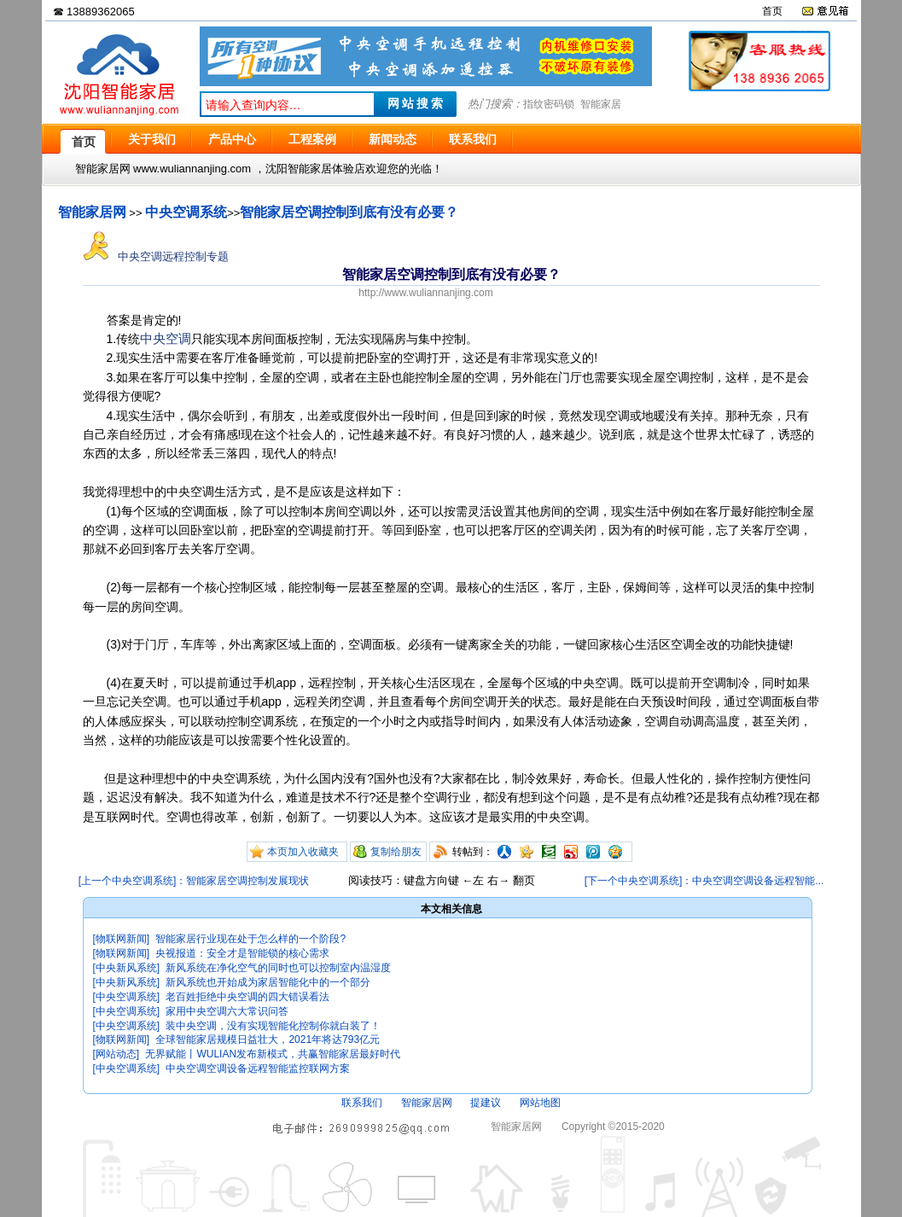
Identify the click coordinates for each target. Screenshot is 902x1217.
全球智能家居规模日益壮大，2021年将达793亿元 (267, 1039)
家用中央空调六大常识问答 (227, 1011)
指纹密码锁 (548, 104)
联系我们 (361, 1103)
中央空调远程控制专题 (156, 256)
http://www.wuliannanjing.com (425, 293)
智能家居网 (92, 212)
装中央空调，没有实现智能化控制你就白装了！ (273, 1026)
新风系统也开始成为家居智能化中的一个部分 (268, 982)
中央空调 (165, 338)
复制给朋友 (396, 852)
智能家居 (600, 104)
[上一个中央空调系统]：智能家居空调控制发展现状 (194, 881)
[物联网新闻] (121, 939)
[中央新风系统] (126, 968)
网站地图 (540, 1103)
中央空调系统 (186, 212)
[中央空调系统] (126, 997)
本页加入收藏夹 (303, 852)
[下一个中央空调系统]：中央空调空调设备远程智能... (704, 881)
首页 (772, 11)
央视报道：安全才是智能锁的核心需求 (242, 953)
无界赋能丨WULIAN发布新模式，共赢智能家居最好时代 (272, 1054)
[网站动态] (116, 1054)
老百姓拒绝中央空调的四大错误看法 (247, 997)
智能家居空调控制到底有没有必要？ (349, 212)
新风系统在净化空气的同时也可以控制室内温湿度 (278, 968)
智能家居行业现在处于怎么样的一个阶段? (250, 939)
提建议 (485, 1103)
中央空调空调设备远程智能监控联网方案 (258, 1068)
